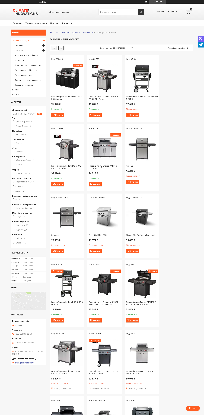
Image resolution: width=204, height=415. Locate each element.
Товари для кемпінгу (24, 85)
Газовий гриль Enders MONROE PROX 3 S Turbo (175, 97)
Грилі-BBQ (76, 32)
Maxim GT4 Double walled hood (65, 235)
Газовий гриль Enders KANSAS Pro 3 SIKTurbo (138, 305)
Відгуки (15, 94)
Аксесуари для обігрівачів (26, 70)
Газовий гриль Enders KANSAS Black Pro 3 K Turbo (175, 305)
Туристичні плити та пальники (28, 80)
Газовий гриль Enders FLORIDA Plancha (102, 372)
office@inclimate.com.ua (25, 363)
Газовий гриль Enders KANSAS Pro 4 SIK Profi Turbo (65, 167)
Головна (17, 23)
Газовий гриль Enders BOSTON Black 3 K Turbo (102, 305)
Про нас (54, 23)
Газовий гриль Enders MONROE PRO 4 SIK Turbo (66, 305)
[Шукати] (141, 12)
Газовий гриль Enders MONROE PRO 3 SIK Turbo (102, 97)
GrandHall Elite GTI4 (170, 166)
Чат (193, 408)
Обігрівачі (19, 45)
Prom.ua (115, 410)
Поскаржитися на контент (100, 412)
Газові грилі (88, 32)
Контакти (67, 23)
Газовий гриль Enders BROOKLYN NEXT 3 (134, 97)
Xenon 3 (91, 166)
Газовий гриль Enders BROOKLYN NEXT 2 (98, 236)
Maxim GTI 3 (57, 371)
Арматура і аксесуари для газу (28, 65)
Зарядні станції (21, 60)
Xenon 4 (128, 166)
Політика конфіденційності (121, 412)
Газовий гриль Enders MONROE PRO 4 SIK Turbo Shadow (175, 236)
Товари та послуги (35, 23)
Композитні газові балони (26, 55)
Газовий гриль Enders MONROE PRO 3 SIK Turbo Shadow (139, 236)
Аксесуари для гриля (24, 75)
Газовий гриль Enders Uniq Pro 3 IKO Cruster (66, 97)
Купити (59, 115)
